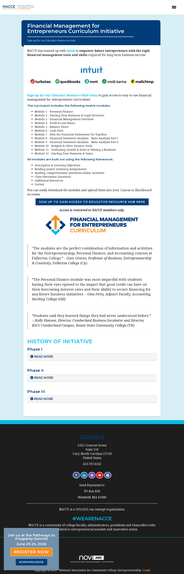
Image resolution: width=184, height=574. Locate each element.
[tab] (92, 356)
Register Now (31, 551)
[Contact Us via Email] (107, 475)
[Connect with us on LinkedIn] (84, 475)
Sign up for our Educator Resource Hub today (62, 95)
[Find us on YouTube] (99, 475)
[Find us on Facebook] (76, 475)
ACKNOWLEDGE (31, 562)
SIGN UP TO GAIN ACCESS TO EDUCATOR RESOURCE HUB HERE (92, 202)
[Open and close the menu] (109, 7)
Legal (146, 570)
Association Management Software (92, 559)
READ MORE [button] (43, 356)
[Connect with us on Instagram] (91, 475)
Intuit (71, 51)
